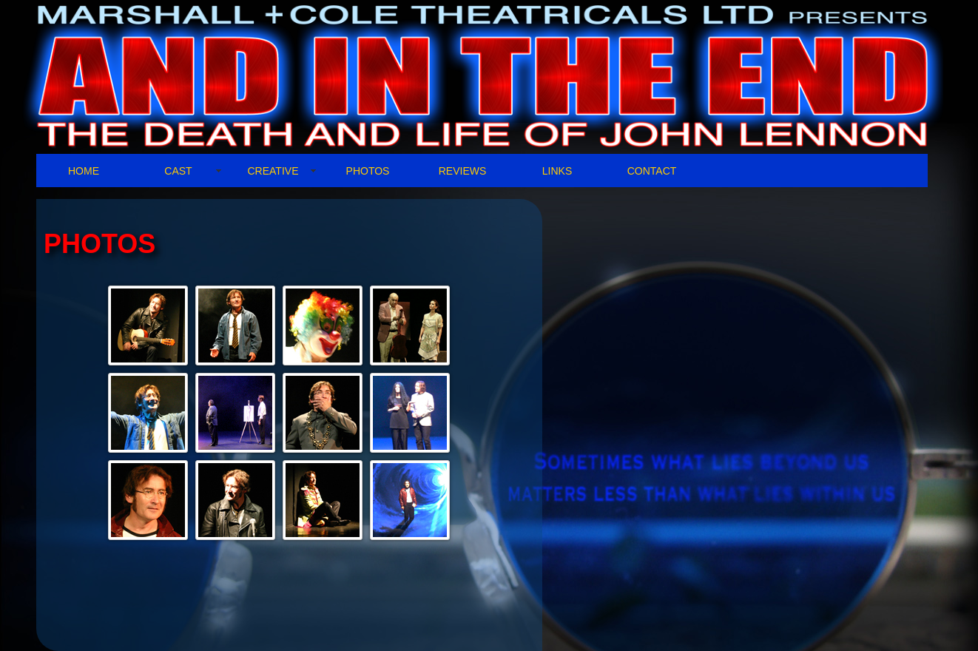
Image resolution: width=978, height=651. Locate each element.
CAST (178, 171)
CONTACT (652, 171)
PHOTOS (368, 171)
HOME (83, 171)
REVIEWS (463, 171)
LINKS (557, 171)
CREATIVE (273, 171)
